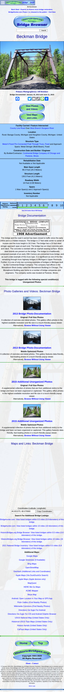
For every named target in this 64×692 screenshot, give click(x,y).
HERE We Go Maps (32, 587)
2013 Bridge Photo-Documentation (32, 313)
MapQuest (32, 583)
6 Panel (11, 144)
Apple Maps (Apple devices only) (32, 579)
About (28, 663)
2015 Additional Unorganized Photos (32, 381)
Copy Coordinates (44, 511)
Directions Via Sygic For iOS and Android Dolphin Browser (32, 614)
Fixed (47, 144)
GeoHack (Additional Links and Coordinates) (32, 571)
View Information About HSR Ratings (32, 210)
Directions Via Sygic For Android (32, 610)
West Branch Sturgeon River (42, 128)
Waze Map (32, 595)
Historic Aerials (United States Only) (32, 626)
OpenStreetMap (32, 568)
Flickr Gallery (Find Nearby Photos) (32, 602)
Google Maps (32, 556)
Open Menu (3, 2)
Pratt (29, 144)
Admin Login (32, 686)
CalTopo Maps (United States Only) (32, 629)
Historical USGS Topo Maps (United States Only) (32, 622)
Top (40, 643)
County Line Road (17, 128)
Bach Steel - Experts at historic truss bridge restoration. (32, 9)
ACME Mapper (32, 591)
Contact (35, 663)
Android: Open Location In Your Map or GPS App (32, 598)
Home (24, 643)
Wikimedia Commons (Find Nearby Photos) (32, 606)
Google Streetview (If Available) (32, 560)
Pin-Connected (20, 144)
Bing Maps (32, 564)
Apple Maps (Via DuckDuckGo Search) (32, 575)
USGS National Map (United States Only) (32, 618)
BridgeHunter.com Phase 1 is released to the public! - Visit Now (31, 12)
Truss (41, 144)
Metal (4, 144)
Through (35, 144)
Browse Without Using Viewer (37, 325)
